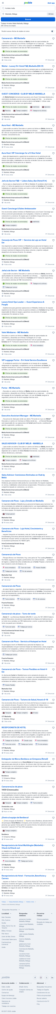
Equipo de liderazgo (8, 995)
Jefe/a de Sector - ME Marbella (16, 270)
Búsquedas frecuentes (11, 910)
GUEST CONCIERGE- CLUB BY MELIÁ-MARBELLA (23, 94)
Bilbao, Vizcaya (6, 931)
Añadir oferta (23, 987)
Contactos (5, 992)
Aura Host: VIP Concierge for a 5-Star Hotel (21, 153)
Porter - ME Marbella (11, 388)
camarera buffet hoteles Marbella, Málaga (24, 966)
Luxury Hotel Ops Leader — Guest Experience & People (23, 303)
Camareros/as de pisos (12, 787)
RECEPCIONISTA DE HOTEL (14, 727)
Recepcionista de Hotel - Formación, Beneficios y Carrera (24, 877)
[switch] (52, 31)
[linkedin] (52, 978)
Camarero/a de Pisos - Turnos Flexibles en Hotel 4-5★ (25, 670)
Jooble (13, 1011)
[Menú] (3, 3)
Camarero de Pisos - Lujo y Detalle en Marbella (23, 501)
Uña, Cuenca (6, 920)
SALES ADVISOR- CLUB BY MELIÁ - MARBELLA (22, 443)
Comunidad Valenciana (9, 939)
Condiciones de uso (43, 992)
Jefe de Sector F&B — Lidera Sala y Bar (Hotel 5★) (24, 181)
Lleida (3, 947)
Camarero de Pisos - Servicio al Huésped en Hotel (24, 641)
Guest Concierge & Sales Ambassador (19, 209)
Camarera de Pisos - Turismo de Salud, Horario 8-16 (25, 700)
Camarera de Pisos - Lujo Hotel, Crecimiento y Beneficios (22, 530)
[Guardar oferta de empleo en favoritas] (53, 38)
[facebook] (35, 978)
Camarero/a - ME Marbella (13, 38)
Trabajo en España (43, 990)
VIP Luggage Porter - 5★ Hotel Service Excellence (24, 360)
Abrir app (51, 3)
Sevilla (4, 923)
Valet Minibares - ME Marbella (15, 332)
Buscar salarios (42, 998)
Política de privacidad (44, 995)
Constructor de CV (43, 1001)
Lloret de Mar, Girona (8, 936)
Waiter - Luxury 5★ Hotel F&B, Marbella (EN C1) (22, 66)
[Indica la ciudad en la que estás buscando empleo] (28, 14)
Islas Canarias (6, 917)
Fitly (38, 1004)
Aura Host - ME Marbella (12, 125)
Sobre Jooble (6, 987)
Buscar (28, 19)
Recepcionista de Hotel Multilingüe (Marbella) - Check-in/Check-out (23, 846)
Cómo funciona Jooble (9, 998)
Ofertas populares (43, 919)
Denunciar (49, 60)
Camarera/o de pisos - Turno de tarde (19, 614)
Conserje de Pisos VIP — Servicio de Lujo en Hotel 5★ (24, 241)
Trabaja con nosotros (8, 1006)
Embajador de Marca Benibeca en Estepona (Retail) (25, 759)
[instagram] (41, 978)
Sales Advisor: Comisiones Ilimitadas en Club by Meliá (23, 476)
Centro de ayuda (7, 990)
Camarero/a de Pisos (11, 554)
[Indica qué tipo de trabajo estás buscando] (28, 8)
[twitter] (47, 978)
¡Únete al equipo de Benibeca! (15, 817)
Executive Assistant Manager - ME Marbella (21, 416)
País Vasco (5, 934)
